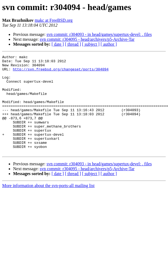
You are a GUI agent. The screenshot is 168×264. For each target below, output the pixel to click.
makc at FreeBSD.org (54, 20)
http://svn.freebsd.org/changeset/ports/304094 (61, 72)
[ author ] (109, 44)
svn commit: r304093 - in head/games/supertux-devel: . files (99, 34)
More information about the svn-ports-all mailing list (48, 205)
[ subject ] (91, 44)
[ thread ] (73, 44)
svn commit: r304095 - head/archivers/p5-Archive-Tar (87, 39)
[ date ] (58, 44)
